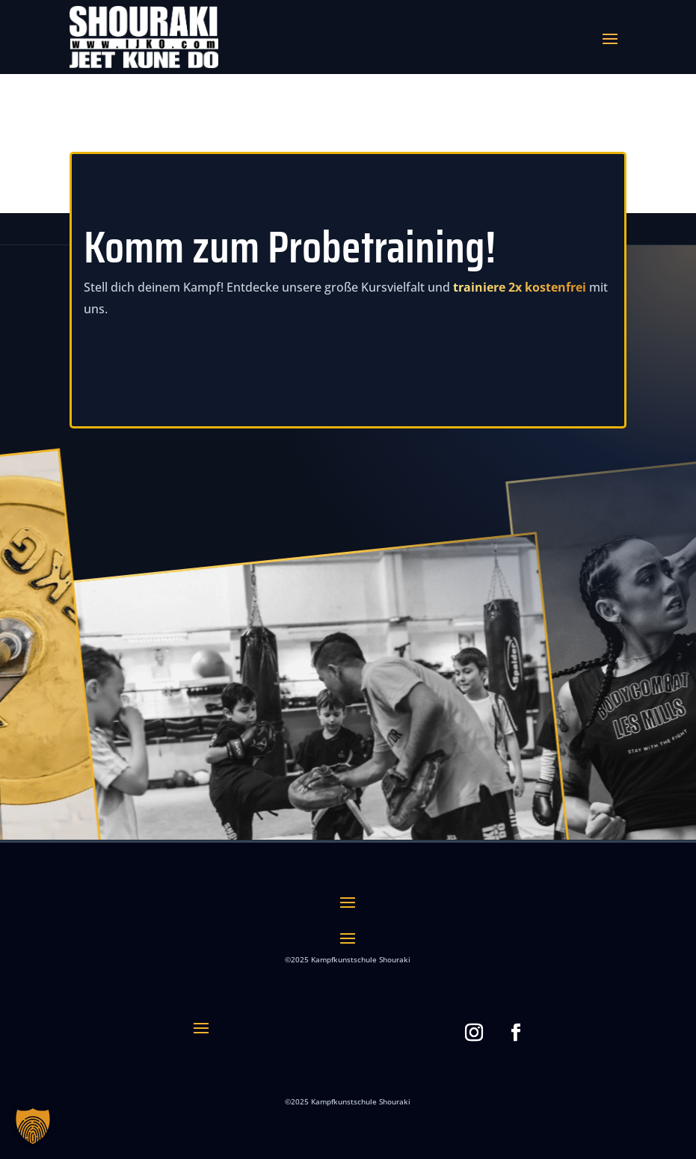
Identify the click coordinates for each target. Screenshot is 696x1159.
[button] (33, 1126)
